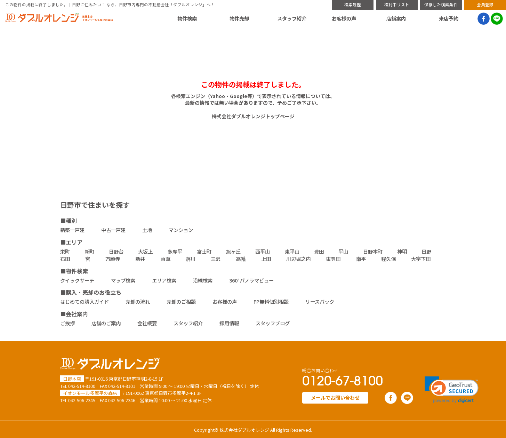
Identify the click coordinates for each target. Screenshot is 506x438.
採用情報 (229, 323)
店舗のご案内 (106, 323)
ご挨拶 (67, 323)
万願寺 (112, 258)
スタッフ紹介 (291, 18)
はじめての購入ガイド (84, 301)
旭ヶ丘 (233, 251)
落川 (190, 258)
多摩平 (175, 251)
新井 (140, 258)
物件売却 (239, 18)
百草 (165, 258)
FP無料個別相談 (271, 301)
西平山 (262, 251)
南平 (361, 258)
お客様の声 (344, 18)
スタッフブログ (273, 323)
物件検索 (187, 18)
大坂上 (145, 251)
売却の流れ (138, 301)
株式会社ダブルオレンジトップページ (253, 116)
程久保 (388, 258)
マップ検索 (123, 280)
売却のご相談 (181, 301)
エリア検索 (164, 280)
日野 (426, 251)
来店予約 (448, 18)
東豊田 (333, 258)
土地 (147, 229)
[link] (452, 390)
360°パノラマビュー (251, 280)
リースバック (319, 301)
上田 (266, 258)
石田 (65, 258)
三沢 (215, 258)
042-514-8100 (81, 386)
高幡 (241, 258)
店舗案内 (396, 18)
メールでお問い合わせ (335, 397)
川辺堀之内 (298, 258)
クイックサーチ (77, 280)
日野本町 (373, 251)
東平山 (292, 251)
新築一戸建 (72, 229)
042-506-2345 (81, 400)
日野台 (116, 251)
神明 (402, 251)
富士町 (204, 251)
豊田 (319, 251)
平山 (343, 251)
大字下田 (421, 258)
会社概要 (147, 323)
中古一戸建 (113, 229)
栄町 (65, 251)
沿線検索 (202, 280)
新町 (89, 251)
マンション (181, 229)
